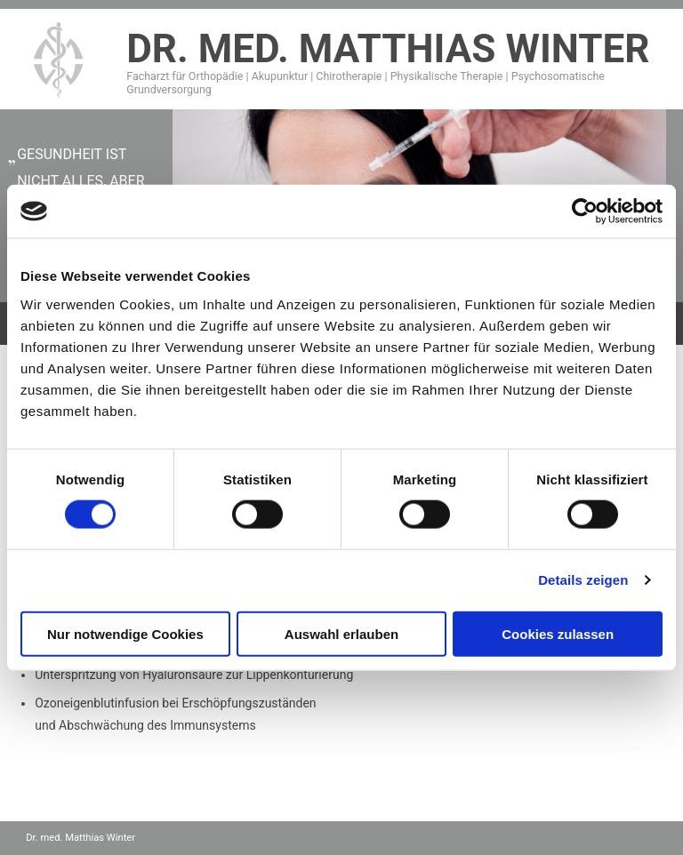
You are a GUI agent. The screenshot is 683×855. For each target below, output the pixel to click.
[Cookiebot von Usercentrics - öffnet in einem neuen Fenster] (585, 211)
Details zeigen (583, 579)
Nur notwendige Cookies (125, 633)
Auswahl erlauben (341, 633)
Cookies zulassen (558, 633)
